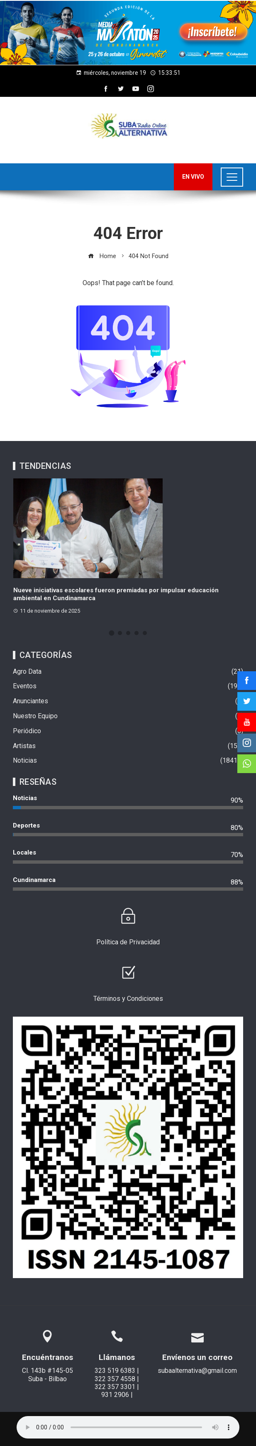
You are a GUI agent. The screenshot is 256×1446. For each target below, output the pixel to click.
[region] (128, 32)
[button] (128, 32)
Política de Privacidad (128, 942)
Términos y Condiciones (128, 999)
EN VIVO (193, 176)
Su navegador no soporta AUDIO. (128, 1427)
